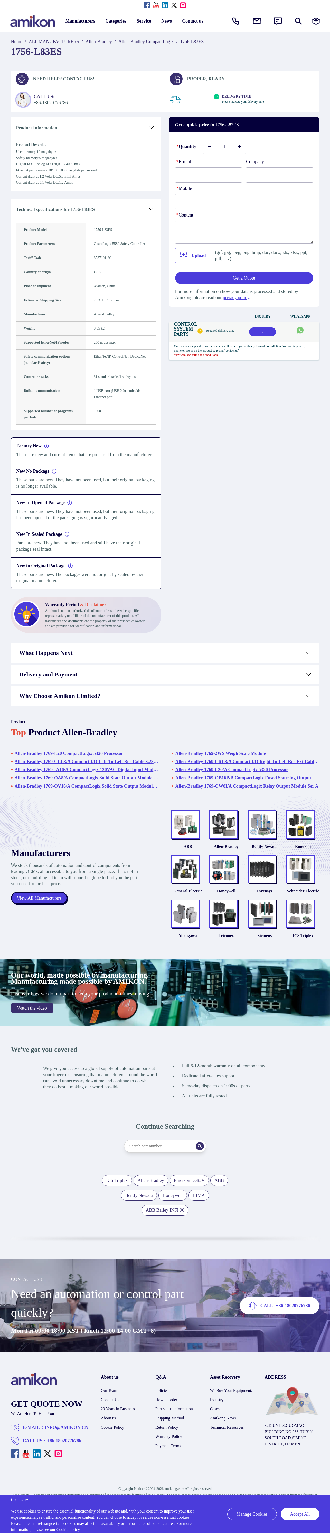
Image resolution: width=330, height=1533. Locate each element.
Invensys (264, 891)
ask (263, 331)
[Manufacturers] (316, 21)
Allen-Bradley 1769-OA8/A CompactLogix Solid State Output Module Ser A (86, 777)
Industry (217, 1399)
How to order (166, 1399)
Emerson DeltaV (189, 1180)
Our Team (109, 1390)
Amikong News (223, 1418)
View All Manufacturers (39, 898)
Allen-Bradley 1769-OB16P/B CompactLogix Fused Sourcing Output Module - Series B (247, 777)
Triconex (226, 935)
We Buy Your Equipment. (231, 1390)
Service (144, 21)
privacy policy (236, 297)
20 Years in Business (118, 1409)
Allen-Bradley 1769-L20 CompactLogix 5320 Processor (69, 753)
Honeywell (226, 891)
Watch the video (32, 1008)
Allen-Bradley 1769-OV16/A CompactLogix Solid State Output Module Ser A (86, 786)
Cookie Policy (112, 1427)
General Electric (187, 891)
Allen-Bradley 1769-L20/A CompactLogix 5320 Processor (231, 769)
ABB (188, 846)
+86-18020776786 (64, 1440)
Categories (115, 21)
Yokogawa (188, 935)
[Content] (244, 232)
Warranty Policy (168, 1436)
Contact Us (110, 1399)
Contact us (192, 21)
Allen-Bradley (99, 41)
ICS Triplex (303, 935)
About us (108, 1418)
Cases (215, 1409)
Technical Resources (227, 1427)
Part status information (174, 1409)
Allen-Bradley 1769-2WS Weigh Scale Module (220, 753)
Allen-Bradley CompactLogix (146, 41)
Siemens (264, 935)
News (166, 21)
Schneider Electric (303, 891)
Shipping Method (169, 1418)
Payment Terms (168, 1446)
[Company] (279, 175)
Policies (161, 1390)
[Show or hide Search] (298, 21)
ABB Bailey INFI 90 (165, 1210)
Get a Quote (244, 278)
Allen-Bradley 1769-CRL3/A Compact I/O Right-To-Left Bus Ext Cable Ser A (247, 761)
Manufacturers (80, 21)
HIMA (199, 1195)
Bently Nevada (264, 846)
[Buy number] (224, 146)
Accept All (300, 1514)
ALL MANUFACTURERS (54, 41)
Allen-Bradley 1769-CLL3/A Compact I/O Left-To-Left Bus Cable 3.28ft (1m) (86, 761)
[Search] (200, 1146)
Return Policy (166, 1427)
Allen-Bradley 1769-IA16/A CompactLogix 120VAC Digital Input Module (86, 769)
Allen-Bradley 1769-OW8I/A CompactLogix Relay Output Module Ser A (246, 786)
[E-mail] (208, 175)
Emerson (303, 846)
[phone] (244, 201)
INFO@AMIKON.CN (66, 1427)
